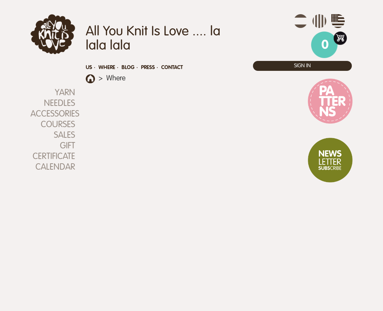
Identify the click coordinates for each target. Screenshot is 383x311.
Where (106, 67)
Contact (172, 67)
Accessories (52, 114)
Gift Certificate (54, 151)
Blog (128, 67)
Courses (58, 124)
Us (89, 67)
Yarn (65, 93)
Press (148, 67)
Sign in (302, 65)
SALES (64, 135)
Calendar (55, 167)
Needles (59, 103)
